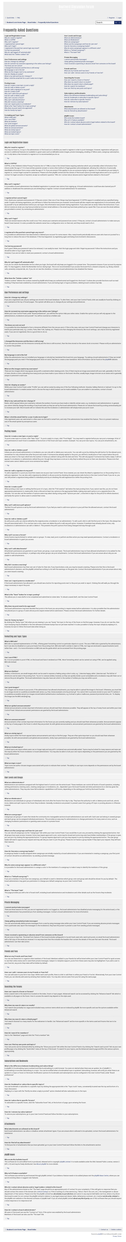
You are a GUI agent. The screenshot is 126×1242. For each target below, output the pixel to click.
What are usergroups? (71, 42)
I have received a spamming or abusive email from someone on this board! (90, 64)
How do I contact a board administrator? (77, 124)
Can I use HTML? (10, 119)
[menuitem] (17, 18)
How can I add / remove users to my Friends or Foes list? (83, 73)
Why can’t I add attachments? (15, 100)
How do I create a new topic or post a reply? (19, 85)
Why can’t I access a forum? (14, 98)
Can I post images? (11, 124)
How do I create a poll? (12, 91)
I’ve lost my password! (12, 50)
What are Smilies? (11, 121)
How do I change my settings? (15, 61)
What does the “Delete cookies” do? (17, 54)
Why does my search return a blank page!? (78, 84)
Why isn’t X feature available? (74, 120)
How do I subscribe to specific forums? (77, 99)
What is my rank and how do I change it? (18, 76)
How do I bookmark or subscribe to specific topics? (81, 97)
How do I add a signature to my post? (17, 89)
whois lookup (43, 1192)
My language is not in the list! (14, 70)
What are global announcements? (16, 126)
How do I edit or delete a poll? (14, 96)
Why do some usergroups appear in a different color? (82, 48)
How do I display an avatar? (14, 74)
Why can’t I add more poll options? (16, 93)
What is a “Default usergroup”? (74, 50)
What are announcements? (14, 128)
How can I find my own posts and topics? (78, 88)
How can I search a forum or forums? (77, 80)
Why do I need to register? (13, 38)
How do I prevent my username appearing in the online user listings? (28, 64)
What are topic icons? (12, 134)
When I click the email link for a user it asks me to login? (24, 78)
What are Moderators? (71, 40)
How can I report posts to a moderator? (18, 104)
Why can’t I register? (11, 42)
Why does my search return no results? (77, 82)
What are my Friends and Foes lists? (76, 71)
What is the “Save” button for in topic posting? (20, 106)
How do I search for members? (74, 86)
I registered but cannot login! (14, 44)
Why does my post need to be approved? (18, 108)
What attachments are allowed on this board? (79, 109)
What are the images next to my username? (19, 72)
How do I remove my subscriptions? (76, 102)
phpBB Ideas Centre (101, 1175)
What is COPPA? (10, 40)
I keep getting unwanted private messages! (79, 61)
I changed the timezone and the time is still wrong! (22, 68)
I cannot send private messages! (75, 59)
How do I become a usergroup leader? (77, 46)
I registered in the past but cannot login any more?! (22, 48)
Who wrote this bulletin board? (74, 118)
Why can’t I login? (10, 46)
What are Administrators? (73, 38)
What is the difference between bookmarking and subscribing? (85, 95)
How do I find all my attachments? (75, 111)
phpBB (107, 359)
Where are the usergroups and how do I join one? (80, 44)
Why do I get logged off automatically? (18, 52)
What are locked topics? (13, 132)
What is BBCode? (10, 117)
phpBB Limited (65, 1162)
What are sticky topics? (12, 130)
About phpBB (41, 1164)
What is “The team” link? (72, 52)
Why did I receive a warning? (14, 102)
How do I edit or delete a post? (15, 87)
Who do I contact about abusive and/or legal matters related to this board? (89, 122)
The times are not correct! (13, 66)
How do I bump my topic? (13, 110)
